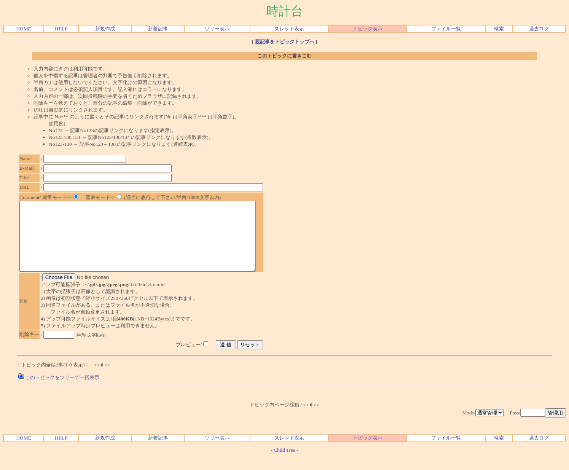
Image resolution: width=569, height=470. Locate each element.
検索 (499, 29)
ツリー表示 (217, 29)
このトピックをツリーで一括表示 (58, 391)
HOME (23, 29)
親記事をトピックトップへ (284, 42)
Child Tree (284, 464)
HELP (61, 29)
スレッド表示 (289, 29)
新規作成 (105, 29)
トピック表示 (368, 29)
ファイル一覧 (446, 29)
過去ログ (539, 29)
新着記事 (158, 29)
